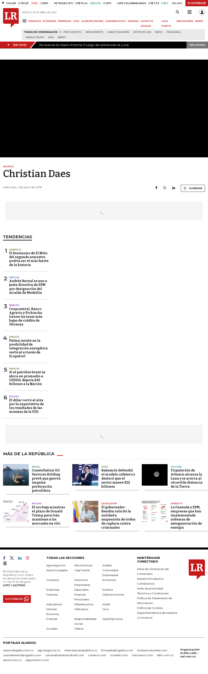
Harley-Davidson (118, 32)
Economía (109, 579)
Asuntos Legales (57, 570)
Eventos (107, 589)
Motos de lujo (142, 32)
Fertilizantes (72, 32)
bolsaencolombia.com (152, 650)
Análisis (107, 565)
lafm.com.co (165, 655)
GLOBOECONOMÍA (92, 21)
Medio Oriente (94, 32)
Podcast (51, 618)
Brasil (36, 466)
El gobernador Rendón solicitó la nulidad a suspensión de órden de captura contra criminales (118, 517)
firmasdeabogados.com (117, 650)
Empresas (52, 589)
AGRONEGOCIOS (115, 21)
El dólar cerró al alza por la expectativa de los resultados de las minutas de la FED (26, 406)
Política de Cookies (150, 607)
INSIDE (199, 21)
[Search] (177, 12)
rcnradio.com (119, 655)
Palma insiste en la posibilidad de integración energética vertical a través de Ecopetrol (28, 348)
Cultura (176, 466)
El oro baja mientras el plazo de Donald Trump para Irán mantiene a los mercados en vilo (48, 515)
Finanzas (52, 594)
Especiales (81, 589)
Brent (62, 37)
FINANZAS (34, 21)
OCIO (76, 21)
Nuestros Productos (150, 578)
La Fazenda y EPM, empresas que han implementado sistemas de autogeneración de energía (186, 517)
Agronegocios (55, 565)
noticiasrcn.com (142, 655)
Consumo (52, 579)
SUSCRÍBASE (196, 3)
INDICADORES (185, 21)
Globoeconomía (113, 594)
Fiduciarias (173, 32)
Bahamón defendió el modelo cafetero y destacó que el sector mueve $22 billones (118, 478)
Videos (78, 628)
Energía (14, 277)
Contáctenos (145, 583)
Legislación (109, 503)
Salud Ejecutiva (112, 618)
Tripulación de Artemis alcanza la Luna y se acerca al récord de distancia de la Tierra (187, 478)
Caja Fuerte (82, 570)
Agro (104, 466)
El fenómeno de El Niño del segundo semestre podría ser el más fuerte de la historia (29, 259)
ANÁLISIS (133, 21)
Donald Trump (35, 37)
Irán (51, 37)
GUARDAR (192, 188)
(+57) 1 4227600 (14, 585)
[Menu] (25, 21)
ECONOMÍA (49, 21)
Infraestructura (83, 604)
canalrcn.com (97, 655)
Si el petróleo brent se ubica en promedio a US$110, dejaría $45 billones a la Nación (27, 378)
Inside (106, 604)
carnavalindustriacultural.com (64, 655)
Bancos (14, 305)
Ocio (105, 609)
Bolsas (14, 396)
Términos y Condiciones (152, 593)
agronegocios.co (49, 650)
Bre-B (158, 32)
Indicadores (54, 604)
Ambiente (15, 249)
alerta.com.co (12, 659)
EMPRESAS (64, 21)
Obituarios (81, 609)
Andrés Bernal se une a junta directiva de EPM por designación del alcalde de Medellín (28, 287)
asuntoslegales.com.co (18, 650)
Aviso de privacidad (150, 588)
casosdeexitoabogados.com (22, 655)
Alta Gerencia (83, 565)
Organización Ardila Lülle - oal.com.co (190, 653)
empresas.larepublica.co (80, 650)
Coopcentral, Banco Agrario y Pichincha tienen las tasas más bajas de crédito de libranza (25, 316)
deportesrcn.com (37, 659)
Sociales (51, 628)
